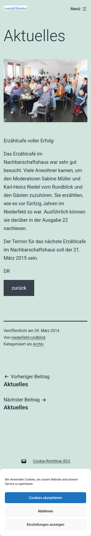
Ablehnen (45, 511)
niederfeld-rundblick (28, 337)
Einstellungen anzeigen (45, 524)
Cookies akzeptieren (45, 498)
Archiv (38, 344)
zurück (19, 288)
